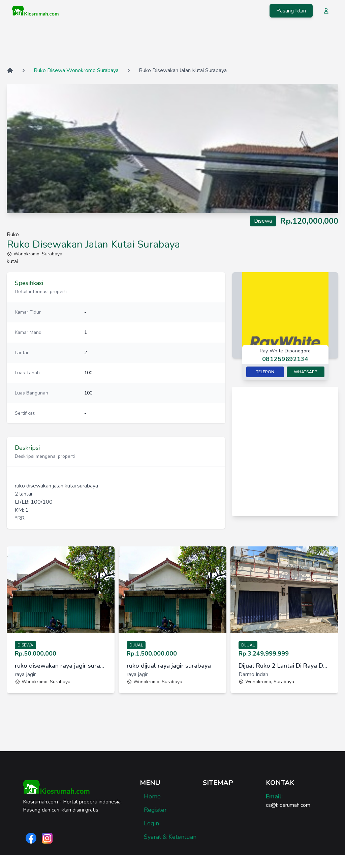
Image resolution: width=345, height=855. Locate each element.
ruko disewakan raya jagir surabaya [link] (60, 666)
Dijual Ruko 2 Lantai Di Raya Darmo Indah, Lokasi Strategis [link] (284, 666)
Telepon (265, 372)
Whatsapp (305, 372)
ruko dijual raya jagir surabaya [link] (169, 666)
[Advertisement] (172, 43)
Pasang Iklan (291, 10)
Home (152, 796)
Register (155, 810)
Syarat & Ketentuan (170, 837)
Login (151, 823)
